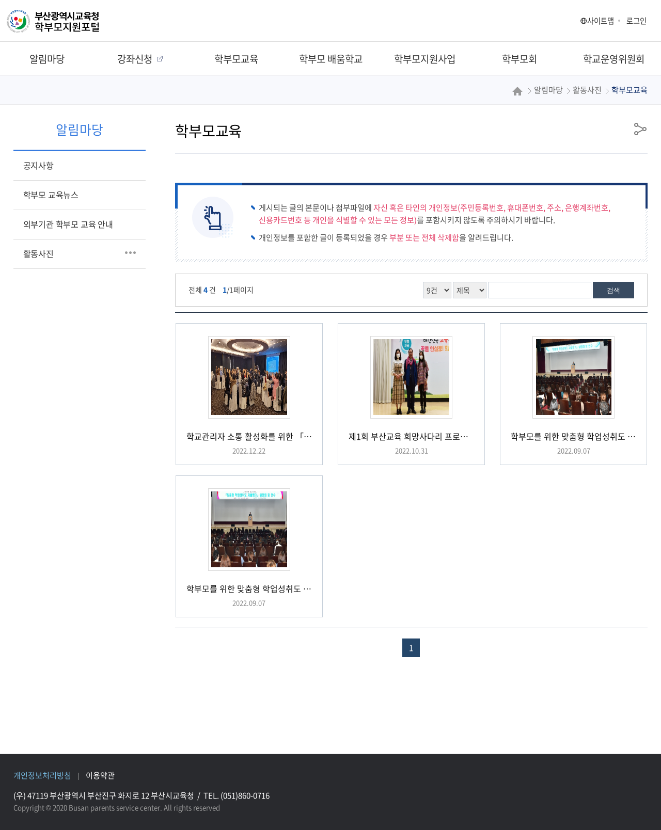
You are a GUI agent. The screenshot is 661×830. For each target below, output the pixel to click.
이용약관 (100, 775)
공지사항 (38, 165)
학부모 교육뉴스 (50, 194)
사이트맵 (597, 20)
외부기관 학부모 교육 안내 (68, 224)
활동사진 (38, 253)
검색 (613, 290)
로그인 (636, 20)
